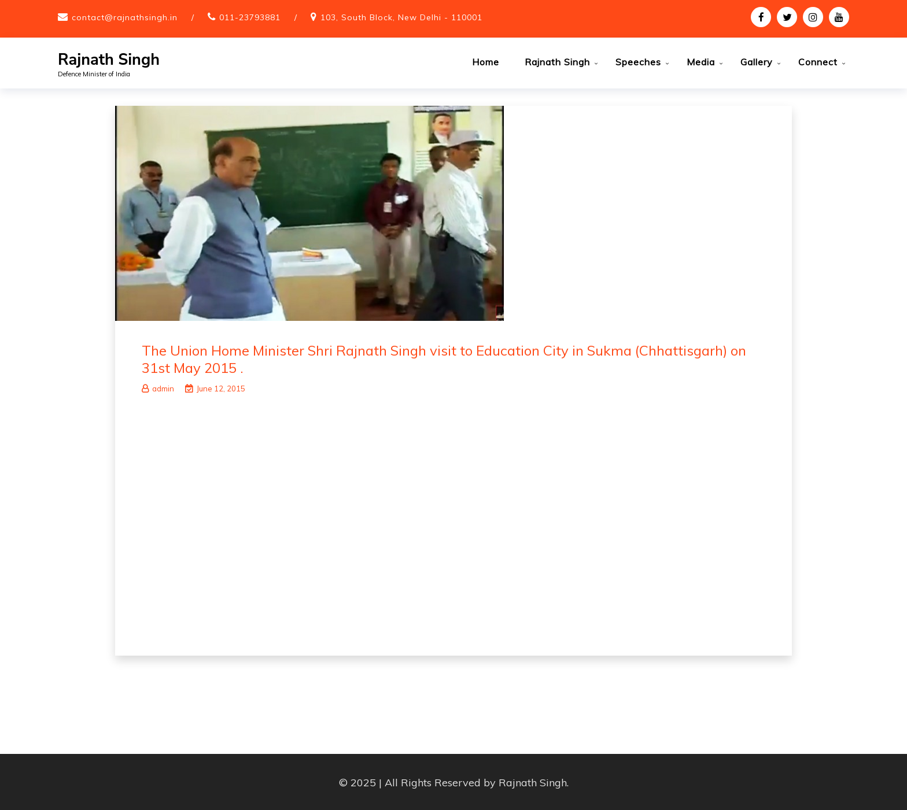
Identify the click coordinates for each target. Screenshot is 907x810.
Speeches (638, 62)
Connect (818, 62)
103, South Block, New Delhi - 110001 (401, 17)
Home (485, 62)
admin (158, 387)
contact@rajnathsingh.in (125, 17)
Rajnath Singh (109, 60)
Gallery (756, 62)
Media (701, 62)
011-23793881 (250, 17)
